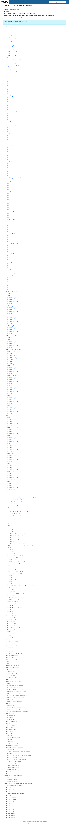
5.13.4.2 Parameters (12, 448)
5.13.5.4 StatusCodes (12, 462)
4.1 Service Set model (10, 64)
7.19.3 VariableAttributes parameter (15, 687)
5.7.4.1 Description (11, 204)
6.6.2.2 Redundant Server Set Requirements (18, 556)
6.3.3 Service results (11, 522)
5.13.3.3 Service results (13, 442)
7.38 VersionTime (9, 771)
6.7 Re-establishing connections (13, 600)
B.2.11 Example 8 (10, 815)
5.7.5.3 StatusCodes (12, 218)
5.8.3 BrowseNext (10, 234)
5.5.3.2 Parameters (12, 138)
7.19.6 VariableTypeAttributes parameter (16, 693)
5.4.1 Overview (9, 78)
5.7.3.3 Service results (12, 198)
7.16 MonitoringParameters (12, 667)
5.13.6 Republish (10, 463)
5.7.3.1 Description (11, 194)
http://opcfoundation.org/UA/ (13, 23)
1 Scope (6, 26)
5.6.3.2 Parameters (12, 158)
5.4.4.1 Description (11, 98)
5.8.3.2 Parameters (12, 238)
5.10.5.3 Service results (13, 332)
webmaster (44, 821)
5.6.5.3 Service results (12, 176)
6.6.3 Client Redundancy (12, 587)
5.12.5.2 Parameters (12, 400)
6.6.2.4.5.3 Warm (13, 580)
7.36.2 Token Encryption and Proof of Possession (18, 751)
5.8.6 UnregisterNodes (11, 262)
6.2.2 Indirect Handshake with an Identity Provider (18, 512)
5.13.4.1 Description (12, 446)
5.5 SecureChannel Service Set (12, 122)
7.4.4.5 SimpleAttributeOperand (15, 629)
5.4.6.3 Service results (12, 118)
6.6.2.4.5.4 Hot (12, 582)
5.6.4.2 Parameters (12, 166)
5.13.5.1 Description (12, 456)
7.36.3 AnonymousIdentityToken (14, 761)
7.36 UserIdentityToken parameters (14, 747)
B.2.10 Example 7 (10, 813)
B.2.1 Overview (9, 795)
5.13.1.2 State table (12, 422)
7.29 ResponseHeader (10, 729)
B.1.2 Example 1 (10, 789)
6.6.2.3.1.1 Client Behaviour (16, 560)
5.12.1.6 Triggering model (13, 364)
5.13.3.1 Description (12, 438)
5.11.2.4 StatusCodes (12, 348)
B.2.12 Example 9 (10, 817)
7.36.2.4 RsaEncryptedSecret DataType (16, 759)
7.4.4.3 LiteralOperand (12, 626)
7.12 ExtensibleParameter (11, 659)
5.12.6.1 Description (12, 408)
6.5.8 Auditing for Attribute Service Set (15, 542)
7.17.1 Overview (10, 671)
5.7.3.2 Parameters (12, 196)
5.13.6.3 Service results (13, 470)
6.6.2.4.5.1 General (14, 576)
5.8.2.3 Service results (12, 230)
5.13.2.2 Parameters (12, 432)
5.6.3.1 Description (11, 156)
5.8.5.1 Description (11, 256)
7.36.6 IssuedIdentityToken (13, 767)
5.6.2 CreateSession (11, 146)
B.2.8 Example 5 (10, 809)
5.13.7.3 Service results (13, 478)
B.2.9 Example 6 (10, 811)
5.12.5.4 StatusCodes (12, 404)
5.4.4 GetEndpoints (10, 96)
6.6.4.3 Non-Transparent (13, 596)
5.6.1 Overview (9, 144)
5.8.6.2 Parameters (12, 266)
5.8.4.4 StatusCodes (12, 252)
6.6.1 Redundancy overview (13, 550)
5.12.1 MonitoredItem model (13, 352)
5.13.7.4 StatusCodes (12, 480)
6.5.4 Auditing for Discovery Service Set (16, 533)
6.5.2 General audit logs (12, 530)
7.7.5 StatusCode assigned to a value (15, 646)
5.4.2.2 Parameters (12, 84)
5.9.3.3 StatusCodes (12, 282)
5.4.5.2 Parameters (12, 108)
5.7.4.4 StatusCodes (12, 210)
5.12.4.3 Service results (13, 392)
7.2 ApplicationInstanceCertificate (13, 607)
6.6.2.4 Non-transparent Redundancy (16, 563)
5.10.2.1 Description (12, 298)
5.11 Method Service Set (11, 336)
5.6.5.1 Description (11, 172)
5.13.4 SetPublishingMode (12, 444)
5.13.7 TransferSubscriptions (13, 472)
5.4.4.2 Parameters (12, 100)
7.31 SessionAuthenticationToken (13, 733)
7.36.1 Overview (10, 749)
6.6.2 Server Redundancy (12, 552)
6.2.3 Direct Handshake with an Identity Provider (18, 513)
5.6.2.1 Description (11, 148)
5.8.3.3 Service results (12, 240)
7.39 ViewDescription (10, 773)
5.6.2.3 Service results (12, 152)
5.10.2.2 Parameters (12, 300)
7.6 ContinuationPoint (10, 633)
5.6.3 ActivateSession (11, 154)
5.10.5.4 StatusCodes (12, 334)
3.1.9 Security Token (11, 50)
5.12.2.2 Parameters (12, 370)
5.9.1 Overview (9, 272)
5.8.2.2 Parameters (12, 228)
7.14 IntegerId (8, 663)
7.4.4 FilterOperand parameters (14, 619)
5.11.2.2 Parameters (12, 344)
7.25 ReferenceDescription (11, 721)
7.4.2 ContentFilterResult (12, 616)
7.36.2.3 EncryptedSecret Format (15, 757)
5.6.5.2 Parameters (12, 174)
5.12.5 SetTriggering (11, 396)
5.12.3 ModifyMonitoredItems (13, 376)
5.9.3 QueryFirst (10, 276)
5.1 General (8, 70)
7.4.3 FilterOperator (11, 617)
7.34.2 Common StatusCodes (13, 743)
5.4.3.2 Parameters (12, 92)
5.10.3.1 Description (12, 308)
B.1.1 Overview (9, 787)
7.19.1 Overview (10, 683)
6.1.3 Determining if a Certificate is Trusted (16, 500)
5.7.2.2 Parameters (12, 186)
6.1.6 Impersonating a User (13, 506)
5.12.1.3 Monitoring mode (13, 358)
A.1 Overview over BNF (10, 777)
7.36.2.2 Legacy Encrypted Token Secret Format (19, 755)
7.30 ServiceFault (9, 731)
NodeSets (19, 2)
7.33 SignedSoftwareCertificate (12, 737)
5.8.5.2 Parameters (12, 258)
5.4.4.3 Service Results (12, 102)
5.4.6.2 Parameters (12, 116)
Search (25, 2)
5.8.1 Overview (9, 222)
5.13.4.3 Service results (13, 450)
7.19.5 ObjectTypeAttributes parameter (16, 691)
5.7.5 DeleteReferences (12, 212)
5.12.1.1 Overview (11, 354)
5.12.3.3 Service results (13, 382)
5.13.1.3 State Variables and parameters (17, 424)
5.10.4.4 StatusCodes (12, 324)
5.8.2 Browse (9, 224)
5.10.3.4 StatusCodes (12, 314)
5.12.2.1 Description (12, 368)
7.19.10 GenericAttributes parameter (15, 701)
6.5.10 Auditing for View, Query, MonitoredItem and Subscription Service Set (25, 546)
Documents (13, 2)
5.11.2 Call (8, 340)
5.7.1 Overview (9, 180)
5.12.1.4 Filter (10, 360)
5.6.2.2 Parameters (12, 150)
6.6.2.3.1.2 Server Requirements (17, 562)
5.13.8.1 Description (12, 483)
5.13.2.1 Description (12, 430)
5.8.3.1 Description (11, 236)
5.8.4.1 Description (11, 246)
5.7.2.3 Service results (12, 188)
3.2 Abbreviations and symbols (12, 58)
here (34, 13)
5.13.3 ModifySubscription (12, 436)
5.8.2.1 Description (11, 226)
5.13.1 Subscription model (12, 418)
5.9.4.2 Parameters (12, 288)
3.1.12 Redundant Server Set (13, 56)
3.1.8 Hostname (10, 48)
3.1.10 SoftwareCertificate (12, 52)
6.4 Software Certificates (11, 523)
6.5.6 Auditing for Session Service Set (15, 537)
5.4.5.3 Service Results (12, 110)
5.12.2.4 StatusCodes (12, 374)
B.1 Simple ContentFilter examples (13, 785)
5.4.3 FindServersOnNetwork (13, 88)
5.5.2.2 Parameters (12, 130)
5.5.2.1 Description (11, 128)
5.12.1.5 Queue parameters (14, 362)
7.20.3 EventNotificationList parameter (15, 709)
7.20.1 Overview (10, 705)
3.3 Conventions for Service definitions (14, 60)
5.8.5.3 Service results (12, 260)
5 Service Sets (7, 68)
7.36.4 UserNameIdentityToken (14, 763)
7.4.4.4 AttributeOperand (13, 627)
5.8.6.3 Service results (12, 268)
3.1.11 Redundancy (10, 54)
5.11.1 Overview (10, 338)
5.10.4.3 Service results (13, 322)
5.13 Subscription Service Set (12, 416)
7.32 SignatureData (10, 735)
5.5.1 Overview (9, 124)
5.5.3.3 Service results (12, 140)
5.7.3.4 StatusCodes (12, 200)
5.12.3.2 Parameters (12, 380)
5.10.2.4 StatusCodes (12, 304)
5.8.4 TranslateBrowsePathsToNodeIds (15, 244)
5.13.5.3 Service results (13, 460)
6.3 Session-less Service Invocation (13, 516)
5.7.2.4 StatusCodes (12, 190)
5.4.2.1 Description (11, 82)
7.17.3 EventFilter (10, 675)
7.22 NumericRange (10, 715)
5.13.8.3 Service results (13, 488)
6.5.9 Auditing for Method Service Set (15, 543)
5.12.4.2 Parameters (12, 390)
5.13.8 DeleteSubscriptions (12, 482)
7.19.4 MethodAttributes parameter (15, 689)
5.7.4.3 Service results (12, 208)
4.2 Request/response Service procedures (15, 66)
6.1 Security (8, 493)
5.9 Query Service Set (10, 270)
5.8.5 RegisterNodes (11, 254)
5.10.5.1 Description (12, 328)
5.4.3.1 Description (11, 90)
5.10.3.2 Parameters (12, 310)
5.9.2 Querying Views (11, 274)
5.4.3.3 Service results (12, 94)
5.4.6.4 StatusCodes (12, 120)
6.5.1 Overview (9, 527)
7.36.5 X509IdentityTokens (12, 765)
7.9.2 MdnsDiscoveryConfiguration (14, 653)
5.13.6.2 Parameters (12, 468)
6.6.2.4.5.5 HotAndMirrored (16, 583)
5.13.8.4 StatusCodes (12, 490)
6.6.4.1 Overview (11, 591)
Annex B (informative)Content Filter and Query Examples (18, 783)
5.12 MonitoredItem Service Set (13, 350)
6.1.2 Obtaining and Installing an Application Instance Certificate (22, 498)
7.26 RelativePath (9, 723)
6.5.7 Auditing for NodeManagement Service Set (18, 540)
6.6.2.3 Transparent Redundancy (15, 557)
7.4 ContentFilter (9, 611)
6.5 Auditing (8, 526)
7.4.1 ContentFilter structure (13, 613)
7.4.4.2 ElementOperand (13, 623)
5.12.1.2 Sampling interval (13, 356)
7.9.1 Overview (9, 651)
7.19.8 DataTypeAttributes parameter (15, 697)
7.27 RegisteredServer (10, 725)
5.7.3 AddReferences (11, 192)
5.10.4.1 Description (12, 318)
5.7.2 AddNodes (10, 182)
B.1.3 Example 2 (10, 791)
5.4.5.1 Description (11, 106)
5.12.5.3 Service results (13, 402)
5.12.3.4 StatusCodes (12, 384)
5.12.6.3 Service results (13, 412)
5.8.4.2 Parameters (12, 248)
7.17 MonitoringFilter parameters (13, 669)
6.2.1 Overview (9, 510)
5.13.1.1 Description (12, 420)
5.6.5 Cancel (9, 170)
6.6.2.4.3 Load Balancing (14, 570)
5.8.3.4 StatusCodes (12, 242)
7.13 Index (7, 661)
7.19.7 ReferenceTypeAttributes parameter (16, 695)
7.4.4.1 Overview (11, 621)
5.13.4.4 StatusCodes (12, 452)
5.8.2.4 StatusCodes (12, 232)
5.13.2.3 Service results (13, 434)
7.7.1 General (9, 637)
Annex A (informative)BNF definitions (13, 775)
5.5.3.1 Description (11, 136)
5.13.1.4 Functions (11, 426)
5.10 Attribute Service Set (11, 292)
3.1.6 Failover (9, 44)
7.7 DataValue (8, 636)
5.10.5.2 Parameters (12, 330)
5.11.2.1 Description (12, 342)
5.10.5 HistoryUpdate (11, 326)
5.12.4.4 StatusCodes (12, 394)
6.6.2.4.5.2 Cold (13, 577)
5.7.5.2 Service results (12, 216)
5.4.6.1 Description (11, 114)
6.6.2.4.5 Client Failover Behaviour (16, 573)
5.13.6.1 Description (12, 466)
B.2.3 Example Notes (11, 799)
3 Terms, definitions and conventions (13, 30)
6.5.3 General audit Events (12, 532)
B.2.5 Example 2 (10, 803)
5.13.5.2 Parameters (12, 458)
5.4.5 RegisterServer (11, 104)
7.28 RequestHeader (10, 727)
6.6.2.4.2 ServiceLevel (13, 567)
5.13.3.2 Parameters (12, 440)
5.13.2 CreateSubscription (12, 428)
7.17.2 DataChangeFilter (12, 673)
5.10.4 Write (9, 316)
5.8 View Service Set (10, 220)
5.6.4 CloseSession (10, 162)
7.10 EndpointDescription (11, 655)
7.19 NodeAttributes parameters (13, 681)
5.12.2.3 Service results (13, 372)
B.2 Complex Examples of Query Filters (14, 793)
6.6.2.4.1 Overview (12, 566)
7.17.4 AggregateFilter (11, 677)
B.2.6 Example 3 (10, 805)
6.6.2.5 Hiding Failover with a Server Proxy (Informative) (21, 586)
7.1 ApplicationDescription (11, 606)
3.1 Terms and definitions (11, 32)
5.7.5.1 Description (11, 214)
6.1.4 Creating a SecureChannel (14, 502)
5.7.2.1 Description (11, 184)
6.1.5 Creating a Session (12, 503)
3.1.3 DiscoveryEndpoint (12, 38)
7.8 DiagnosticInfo (9, 647)
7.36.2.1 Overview (11, 753)
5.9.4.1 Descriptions (12, 286)
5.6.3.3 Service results (12, 160)
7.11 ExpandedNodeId (10, 657)
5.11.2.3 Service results (13, 346)
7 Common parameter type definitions (13, 603)
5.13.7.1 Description (12, 473)
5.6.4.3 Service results (12, 168)
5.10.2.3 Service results (13, 302)
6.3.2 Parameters (10, 520)
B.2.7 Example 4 (10, 807)
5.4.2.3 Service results (12, 86)
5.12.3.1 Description (12, 378)
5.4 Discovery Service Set (11, 76)
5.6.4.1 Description (11, 164)
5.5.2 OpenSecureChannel (12, 126)
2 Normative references (10, 28)
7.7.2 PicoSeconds (10, 639)
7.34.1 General (9, 741)
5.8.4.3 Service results (12, 250)
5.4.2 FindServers (10, 80)
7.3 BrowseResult (9, 610)
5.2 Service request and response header (15, 72)
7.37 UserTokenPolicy (10, 769)
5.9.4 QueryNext (10, 284)
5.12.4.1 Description (12, 388)
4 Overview (6, 62)
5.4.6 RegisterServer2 (11, 112)
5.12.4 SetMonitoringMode (12, 386)
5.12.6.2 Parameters (12, 410)
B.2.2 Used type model (11, 797)
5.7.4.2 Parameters (12, 206)
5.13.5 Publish (9, 454)
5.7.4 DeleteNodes (10, 202)
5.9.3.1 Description (11, 278)
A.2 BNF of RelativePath (11, 779)
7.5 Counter (8, 631)
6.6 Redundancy (9, 547)
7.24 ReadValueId (9, 719)
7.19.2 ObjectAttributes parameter (14, 685)
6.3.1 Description (10, 518)
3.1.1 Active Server (10, 34)
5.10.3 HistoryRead (10, 306)
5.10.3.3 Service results (13, 312)
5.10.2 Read (9, 296)
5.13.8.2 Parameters (12, 486)
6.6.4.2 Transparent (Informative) (15, 593)
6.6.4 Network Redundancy (13, 590)
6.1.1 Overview (9, 496)
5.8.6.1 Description (11, 264)
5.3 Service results (9, 74)
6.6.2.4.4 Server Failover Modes (16, 572)
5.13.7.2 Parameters (12, 476)
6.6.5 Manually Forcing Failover (14, 597)
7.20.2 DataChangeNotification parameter (16, 707)
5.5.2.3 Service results (12, 132)
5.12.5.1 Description (12, 398)
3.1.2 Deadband (10, 36)
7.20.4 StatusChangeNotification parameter (17, 711)
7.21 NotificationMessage (11, 713)
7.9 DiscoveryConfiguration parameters (15, 649)
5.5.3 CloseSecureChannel (12, 134)
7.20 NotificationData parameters (13, 703)
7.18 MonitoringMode (10, 679)
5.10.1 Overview (10, 294)
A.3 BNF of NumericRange (11, 781)
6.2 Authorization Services (11, 508)
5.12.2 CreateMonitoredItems (13, 366)
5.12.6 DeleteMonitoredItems (13, 406)
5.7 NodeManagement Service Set (13, 178)
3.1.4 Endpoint (9, 40)
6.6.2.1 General (11, 553)
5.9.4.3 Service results (12, 290)
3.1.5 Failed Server (10, 42)
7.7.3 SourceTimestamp (12, 641)
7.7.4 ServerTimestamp (12, 643)
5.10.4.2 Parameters (12, 320)
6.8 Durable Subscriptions (11, 601)
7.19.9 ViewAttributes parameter (14, 699)
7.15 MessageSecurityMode (12, 665)
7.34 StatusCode (9, 739)
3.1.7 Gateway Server (11, 46)
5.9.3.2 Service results (12, 280)
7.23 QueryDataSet (9, 717)
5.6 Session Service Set (10, 142)
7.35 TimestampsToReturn (11, 745)
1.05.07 (20, 9)
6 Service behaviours (9, 492)
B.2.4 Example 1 (10, 801)
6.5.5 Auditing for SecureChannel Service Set (17, 536)
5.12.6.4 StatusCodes (12, 414)
